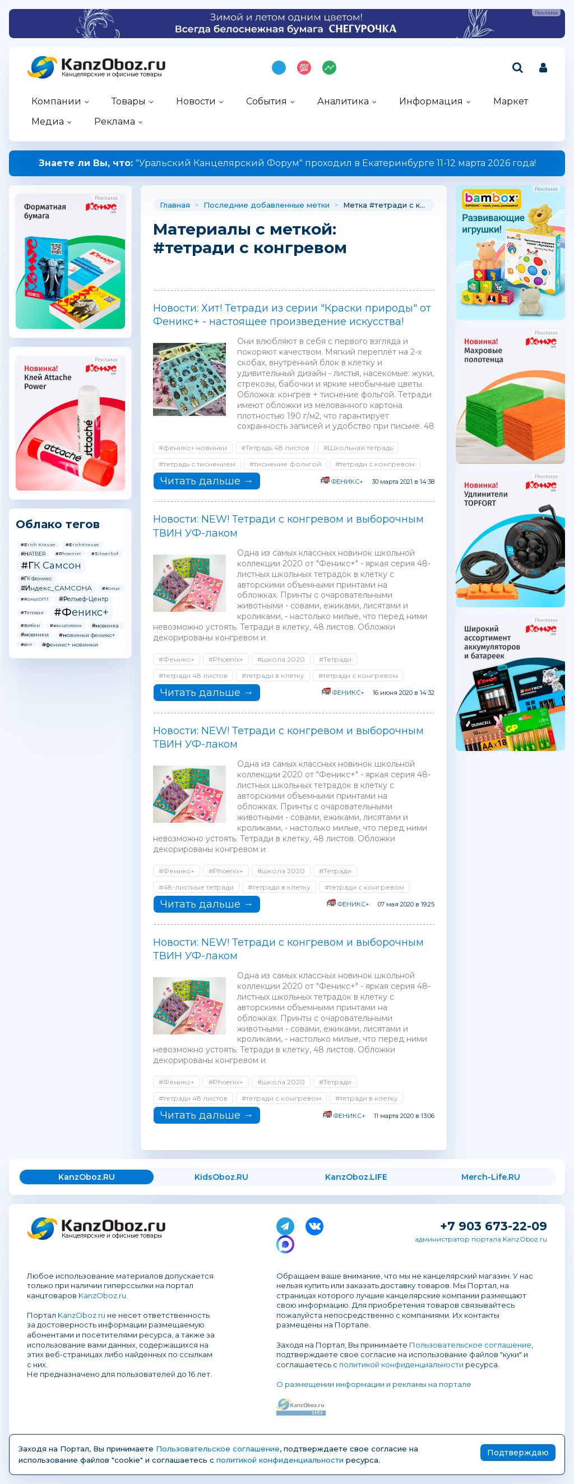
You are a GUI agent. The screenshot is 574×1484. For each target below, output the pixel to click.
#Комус (111, 588)
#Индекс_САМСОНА (56, 588)
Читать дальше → (206, 481)
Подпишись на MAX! (279, 68)
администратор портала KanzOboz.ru (481, 1239)
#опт (26, 644)
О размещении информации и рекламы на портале (373, 1384)
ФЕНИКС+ (347, 481)
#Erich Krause (38, 544)
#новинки (35, 634)
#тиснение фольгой (285, 464)
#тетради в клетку (273, 675)
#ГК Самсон (51, 565)
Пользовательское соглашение (470, 1344)
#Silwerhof (104, 553)
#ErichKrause (82, 544)
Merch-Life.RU (490, 1177)
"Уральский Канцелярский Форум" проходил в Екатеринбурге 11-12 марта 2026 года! (287, 163)
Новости (196, 101)
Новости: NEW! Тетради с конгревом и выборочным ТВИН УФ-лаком (288, 526)
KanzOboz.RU (86, 1177)
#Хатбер (30, 625)
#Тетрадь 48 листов (275, 447)
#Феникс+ (81, 612)
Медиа (47, 121)
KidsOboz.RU (221, 1177)
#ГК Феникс (36, 578)
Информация (431, 101)
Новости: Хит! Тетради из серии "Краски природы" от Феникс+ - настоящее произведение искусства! (292, 315)
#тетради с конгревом (375, 464)
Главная (175, 205)
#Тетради (32, 612)
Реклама (114, 121)
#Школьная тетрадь (358, 447)
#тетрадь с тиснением (197, 464)
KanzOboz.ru (102, 1295)
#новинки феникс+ (87, 635)
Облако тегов (58, 524)
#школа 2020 (281, 659)
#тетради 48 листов (193, 675)
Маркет (510, 101)
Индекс (329, 68)
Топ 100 (304, 68)
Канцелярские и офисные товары (112, 74)
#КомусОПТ (35, 599)
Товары (129, 101)
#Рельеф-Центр (83, 599)
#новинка (105, 625)
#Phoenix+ (68, 553)
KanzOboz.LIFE (356, 1177)
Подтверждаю (518, 1453)
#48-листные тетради (196, 887)
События (266, 101)
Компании (56, 101)
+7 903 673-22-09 (493, 1226)
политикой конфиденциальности (401, 1364)
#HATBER (33, 554)
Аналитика (343, 101)
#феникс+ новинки (70, 644)
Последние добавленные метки (266, 205)
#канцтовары (66, 625)
